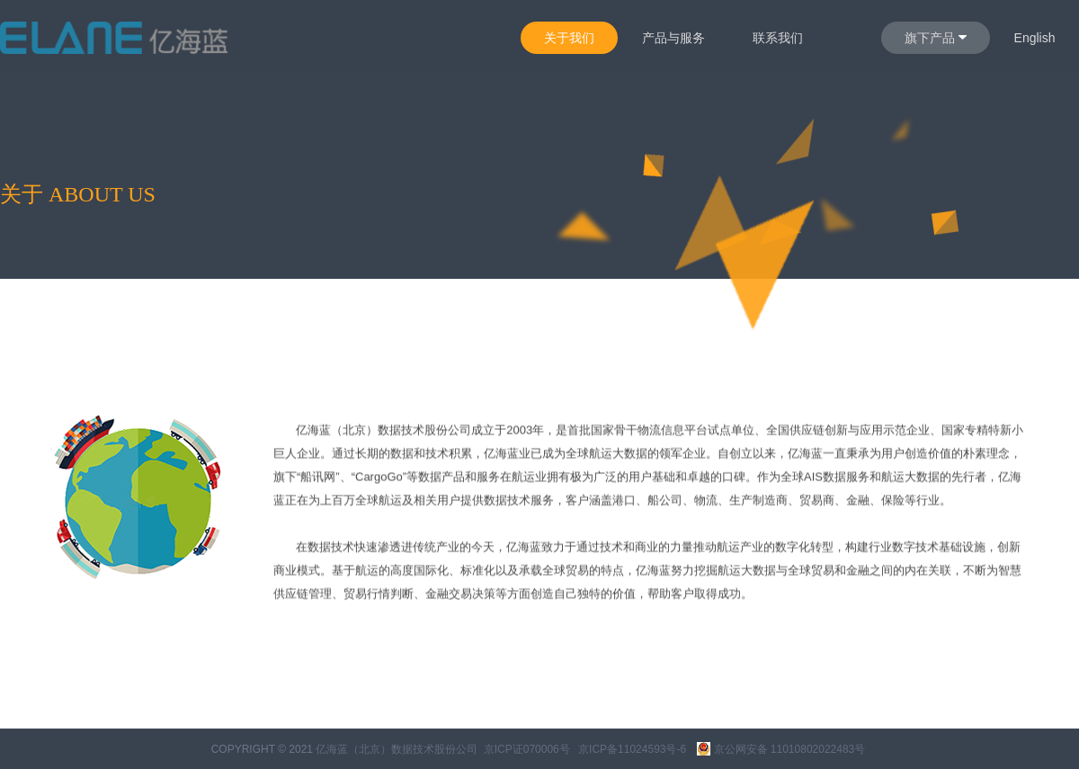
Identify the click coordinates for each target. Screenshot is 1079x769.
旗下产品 (936, 38)
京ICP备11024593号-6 (632, 749)
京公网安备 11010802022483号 (781, 749)
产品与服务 (673, 38)
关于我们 (569, 38)
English (1035, 38)
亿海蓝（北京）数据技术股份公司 (396, 749)
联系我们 (778, 38)
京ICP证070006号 (527, 749)
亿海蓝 (313, 433)
